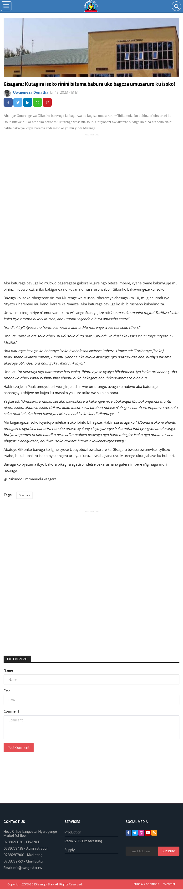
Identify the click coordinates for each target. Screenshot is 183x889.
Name (8, 670)
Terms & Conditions (145, 884)
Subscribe (169, 851)
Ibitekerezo (17, 659)
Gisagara (24, 495)
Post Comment (19, 747)
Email (8, 691)
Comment (11, 711)
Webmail (169, 884)
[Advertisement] (92, 170)
